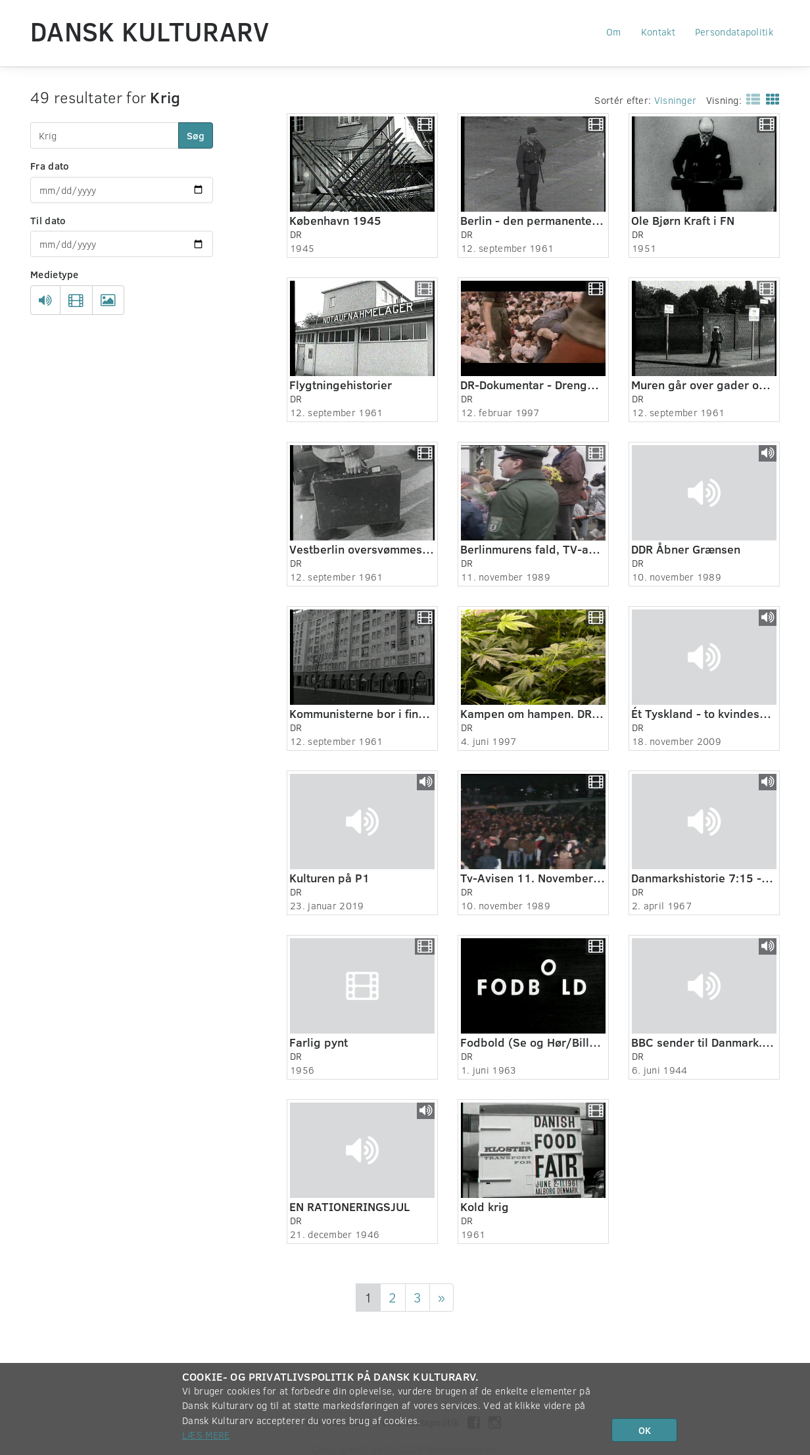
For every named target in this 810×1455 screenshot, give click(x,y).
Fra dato (49, 165)
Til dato (48, 220)
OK (644, 1430)
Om (613, 31)
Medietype (54, 274)
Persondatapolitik (734, 31)
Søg (195, 135)
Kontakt (658, 31)
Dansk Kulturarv (150, 30)
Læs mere (205, 1434)
